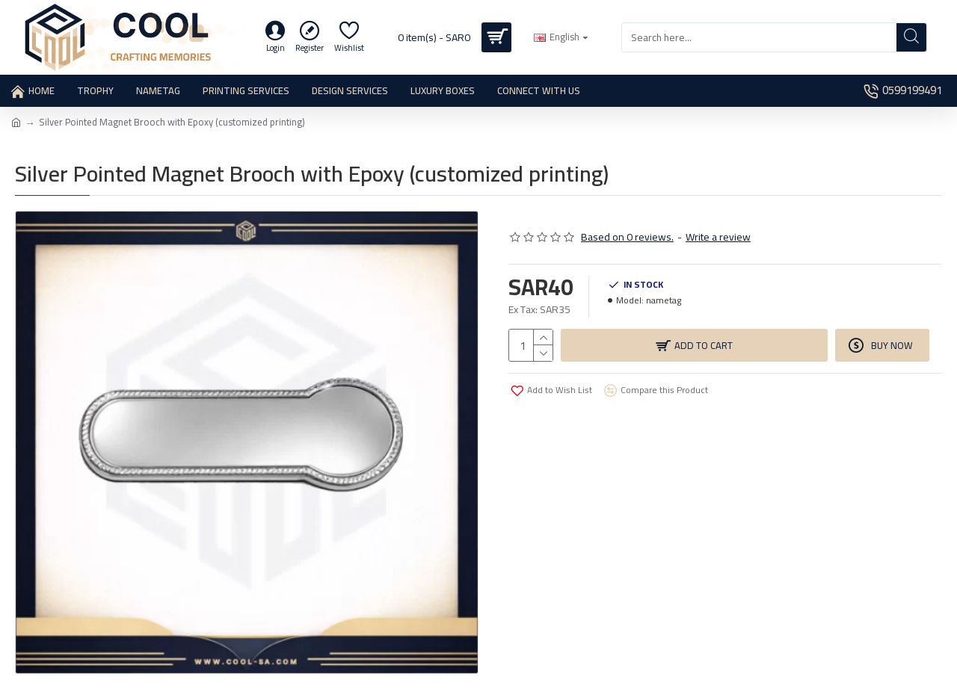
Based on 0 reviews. (627, 237)
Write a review (718, 237)
